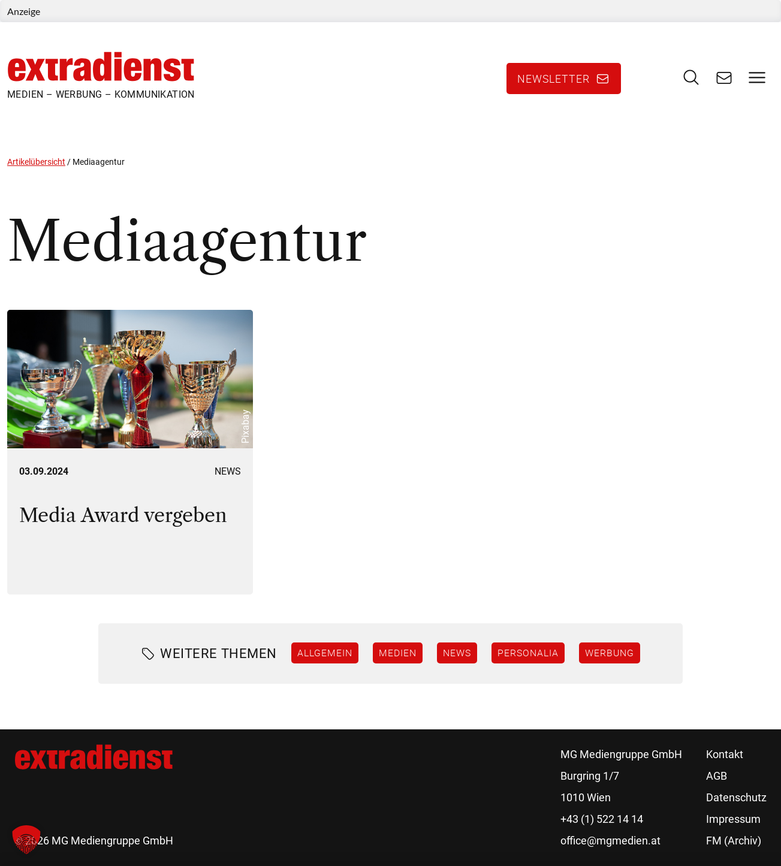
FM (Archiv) (733, 840)
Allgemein (324, 652)
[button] (26, 839)
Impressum (733, 819)
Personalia (528, 652)
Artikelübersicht (36, 162)
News (228, 471)
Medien (398, 652)
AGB (716, 776)
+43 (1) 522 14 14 (601, 819)
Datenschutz (736, 797)
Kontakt (724, 754)
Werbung (609, 652)
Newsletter (553, 78)
